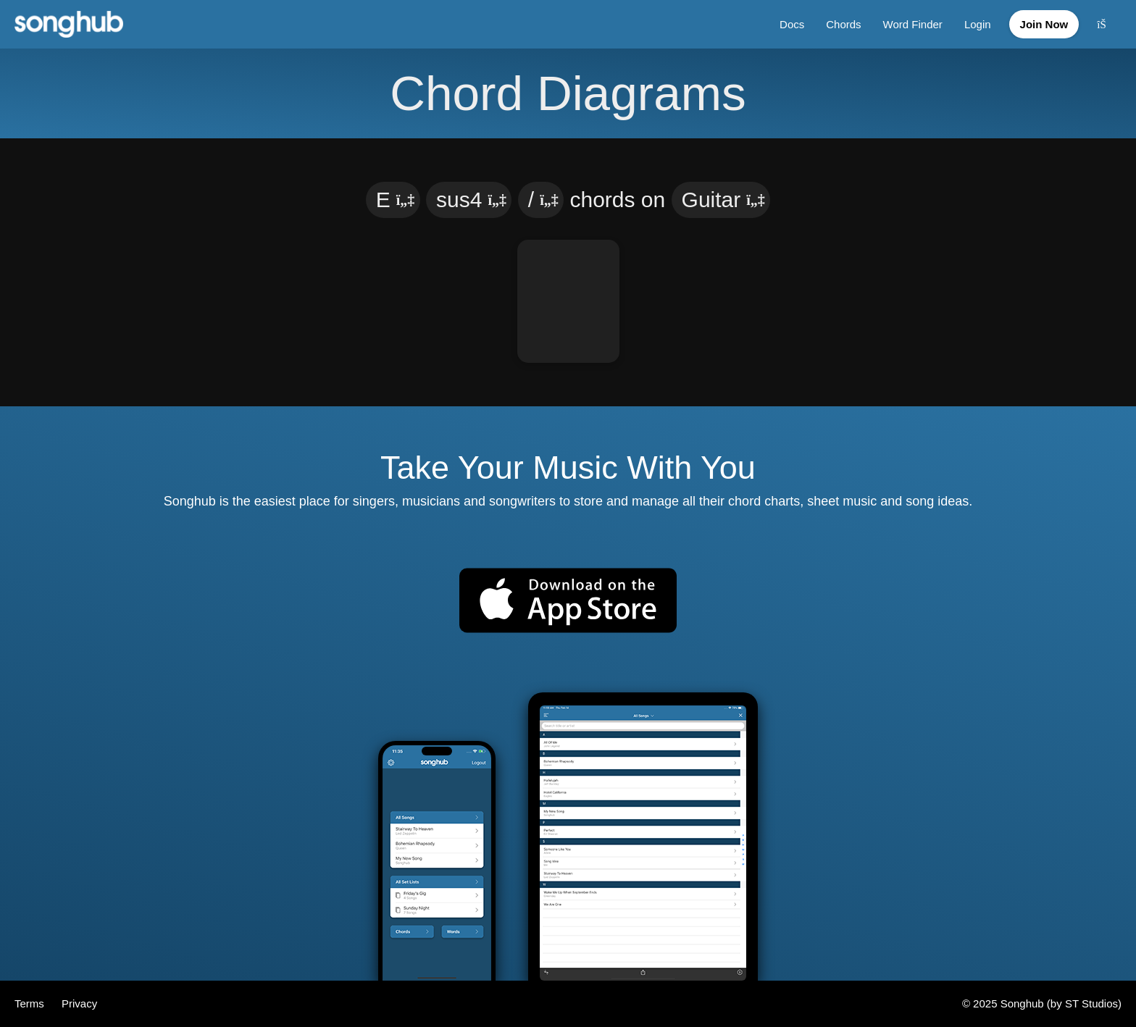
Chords (843, 24)
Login (977, 24)
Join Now (1044, 24)
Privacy (79, 1003)
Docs (792, 24)
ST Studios (1091, 1003)
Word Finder (913, 24)
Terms (30, 1003)
